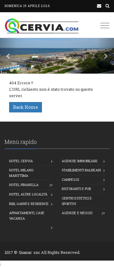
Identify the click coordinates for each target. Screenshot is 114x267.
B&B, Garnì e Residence (29, 203)
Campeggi (70, 179)
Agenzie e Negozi (77, 212)
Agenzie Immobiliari (79, 161)
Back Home (25, 107)
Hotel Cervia (21, 161)
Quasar (25, 252)
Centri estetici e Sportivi (77, 201)
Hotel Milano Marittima (21, 173)
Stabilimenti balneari (81, 170)
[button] (8, 56)
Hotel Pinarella (24, 184)
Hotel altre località (28, 194)
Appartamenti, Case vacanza (26, 215)
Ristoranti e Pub (76, 188)
